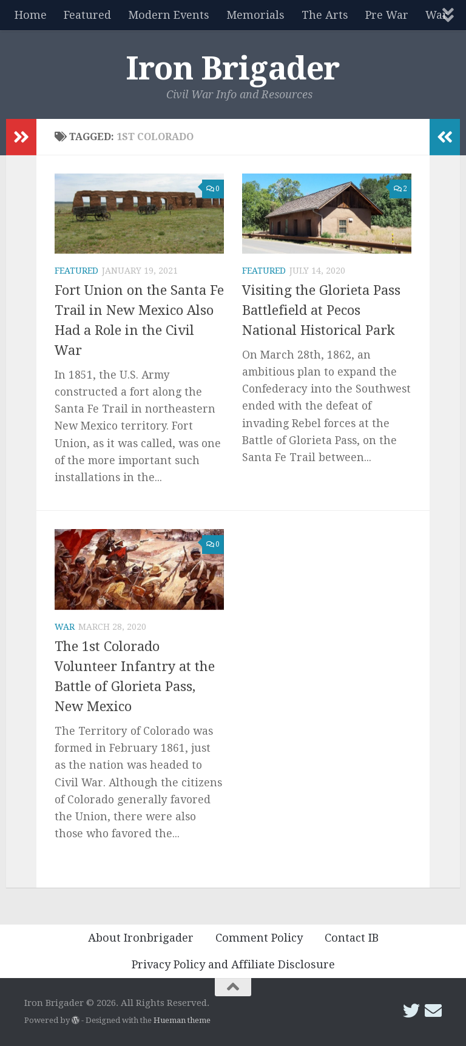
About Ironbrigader (141, 937)
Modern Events (168, 14)
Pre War (386, 14)
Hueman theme (182, 1020)
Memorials (255, 14)
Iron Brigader (233, 68)
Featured (87, 14)
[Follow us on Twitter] (411, 1010)
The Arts (325, 14)
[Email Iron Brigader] (433, 1010)
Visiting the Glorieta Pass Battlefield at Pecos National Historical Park (321, 310)
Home (31, 14)
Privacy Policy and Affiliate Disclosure (233, 964)
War (65, 627)
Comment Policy (259, 937)
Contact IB (352, 937)
